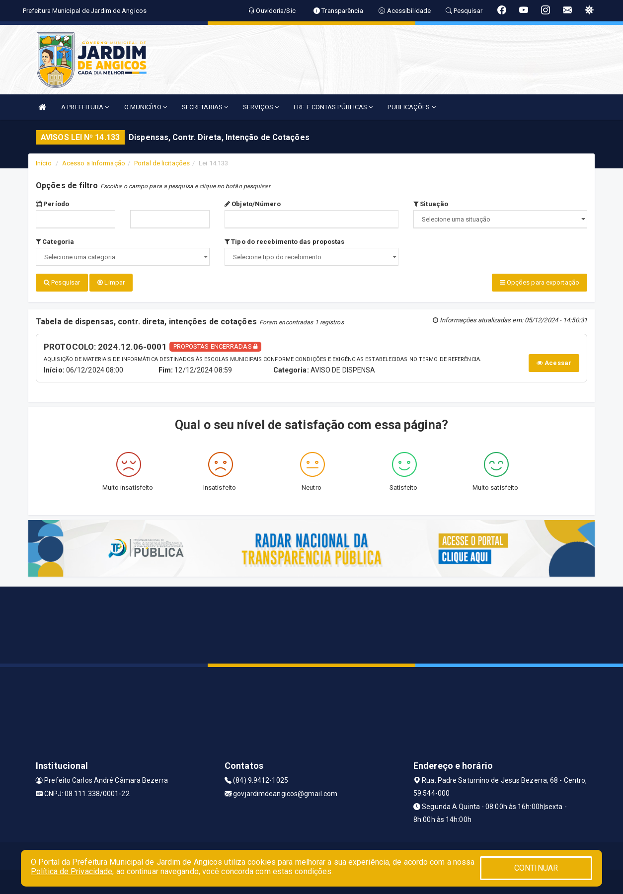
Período (52, 204)
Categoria (55, 241)
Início (44, 163)
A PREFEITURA (85, 107)
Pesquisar (62, 282)
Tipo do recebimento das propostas (285, 241)
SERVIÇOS (261, 107)
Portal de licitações (162, 163)
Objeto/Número (253, 204)
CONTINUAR (536, 868)
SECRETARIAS (205, 107)
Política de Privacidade (71, 871)
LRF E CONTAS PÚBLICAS (333, 107)
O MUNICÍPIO (145, 107)
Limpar (111, 282)
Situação (430, 204)
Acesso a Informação (93, 163)
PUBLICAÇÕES (411, 107)
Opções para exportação (539, 282)
